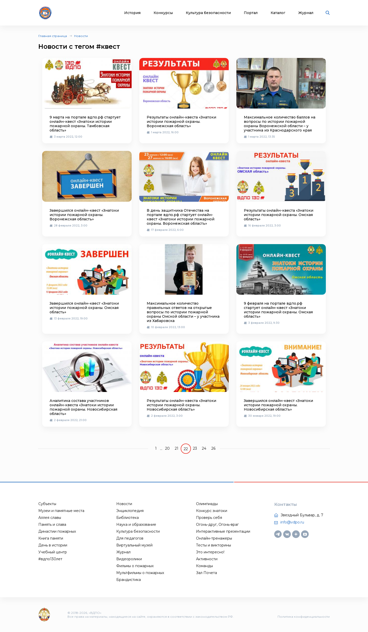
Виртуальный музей (134, 545)
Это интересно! (210, 552)
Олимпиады (207, 504)
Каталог (278, 13)
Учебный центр (52, 552)
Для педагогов (129, 538)
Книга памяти (50, 538)
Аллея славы (49, 517)
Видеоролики (129, 559)
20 (167, 448)
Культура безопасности (208, 13)
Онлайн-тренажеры (214, 538)
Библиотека (127, 517)
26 (213, 448)
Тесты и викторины (213, 545)
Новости (81, 36)
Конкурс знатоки (211, 510)
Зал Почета (206, 572)
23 (195, 448)
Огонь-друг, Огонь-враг (217, 524)
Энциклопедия (130, 510)
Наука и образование (136, 524)
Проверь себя (209, 517)
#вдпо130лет (50, 559)
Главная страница (52, 36)
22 (186, 449)
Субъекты (47, 504)
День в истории (52, 545)
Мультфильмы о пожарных (140, 572)
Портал (251, 13)
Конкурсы (163, 13)
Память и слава (52, 524)
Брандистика (128, 579)
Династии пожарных (57, 531)
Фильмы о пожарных (135, 566)
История (132, 13)
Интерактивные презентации (223, 531)
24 (204, 448)
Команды (204, 566)
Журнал (305, 13)
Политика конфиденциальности (304, 616)
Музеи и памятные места (61, 510)
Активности (206, 559)
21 (176, 448)
